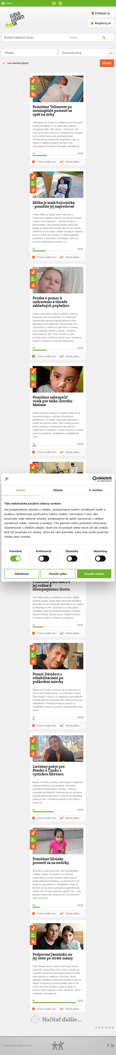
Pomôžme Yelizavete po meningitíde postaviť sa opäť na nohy (52, 110)
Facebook (54, 3)
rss (112, 1045)
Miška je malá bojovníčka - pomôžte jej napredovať (54, 204)
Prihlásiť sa (102, 13)
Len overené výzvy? (15, 63)
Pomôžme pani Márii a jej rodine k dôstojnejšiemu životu (51, 585)
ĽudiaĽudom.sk (24, 1045)
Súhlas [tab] (20, 490)
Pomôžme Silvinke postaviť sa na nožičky (51, 860)
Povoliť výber (58, 573)
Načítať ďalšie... (61, 1019)
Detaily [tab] (58, 490)
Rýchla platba (72, 161)
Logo (58, 1045)
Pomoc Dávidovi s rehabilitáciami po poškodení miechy (48, 678)
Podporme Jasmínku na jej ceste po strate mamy (53, 956)
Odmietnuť (21, 573)
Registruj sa (103, 23)
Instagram (60, 3)
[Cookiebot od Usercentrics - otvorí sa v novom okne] (95, 479)
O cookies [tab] (95, 490)
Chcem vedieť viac (46, 161)
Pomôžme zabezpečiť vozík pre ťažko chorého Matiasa (52, 401)
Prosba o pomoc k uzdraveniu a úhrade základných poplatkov (51, 302)
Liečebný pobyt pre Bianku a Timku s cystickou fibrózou (49, 770)
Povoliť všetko (94, 573)
